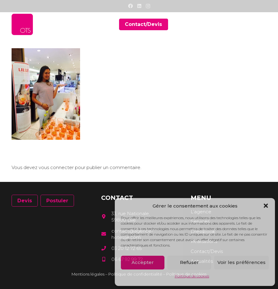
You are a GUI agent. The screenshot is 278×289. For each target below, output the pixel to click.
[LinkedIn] (139, 6)
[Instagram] (148, 6)
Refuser (189, 262)
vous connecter (56, 167)
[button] (266, 206)
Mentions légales (88, 274)
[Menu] (262, 24)
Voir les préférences (241, 262)
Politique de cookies (192, 276)
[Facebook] (130, 6)
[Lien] (22, 24)
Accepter (143, 262)
